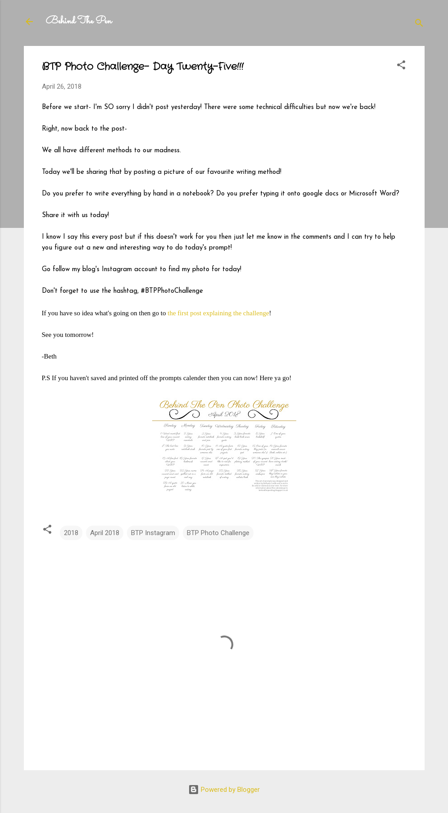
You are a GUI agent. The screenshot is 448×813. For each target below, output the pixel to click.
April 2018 (104, 533)
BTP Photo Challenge (218, 533)
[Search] (419, 24)
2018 (71, 533)
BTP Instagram (153, 533)
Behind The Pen (78, 21)
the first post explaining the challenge (218, 313)
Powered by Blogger (224, 790)
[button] (401, 66)
